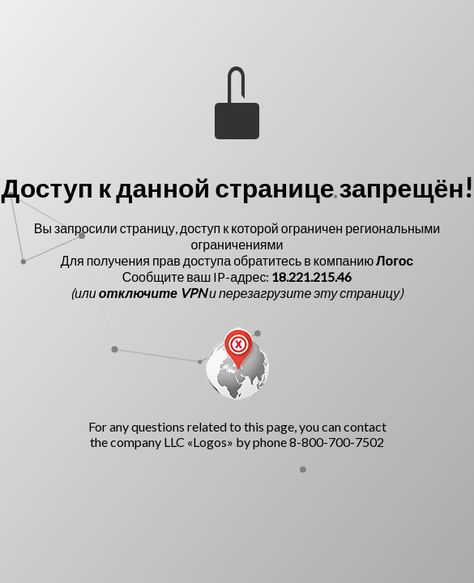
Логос (394, 260)
